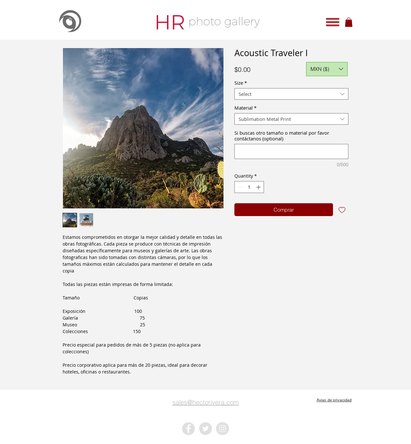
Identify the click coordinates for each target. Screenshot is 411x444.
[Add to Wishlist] (342, 209)
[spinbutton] (249, 187)
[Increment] (259, 187)
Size (240, 83)
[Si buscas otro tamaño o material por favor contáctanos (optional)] (291, 151)
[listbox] (327, 69)
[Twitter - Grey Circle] (205, 428)
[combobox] (291, 94)
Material (245, 108)
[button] (332, 22)
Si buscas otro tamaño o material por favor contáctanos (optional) (281, 135)
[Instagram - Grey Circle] (222, 428)
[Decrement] (239, 187)
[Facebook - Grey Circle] (188, 428)
